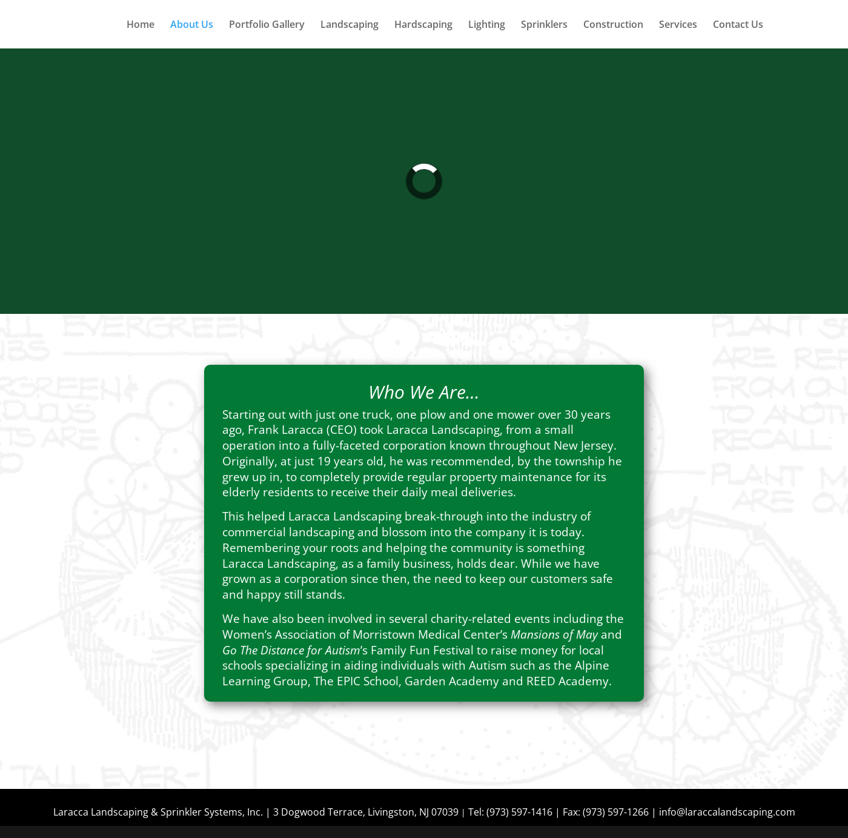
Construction (613, 25)
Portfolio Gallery (267, 25)
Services (678, 25)
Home (140, 25)
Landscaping (349, 25)
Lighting (486, 25)
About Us (191, 25)
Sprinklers (544, 25)
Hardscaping (423, 25)
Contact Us (738, 25)
